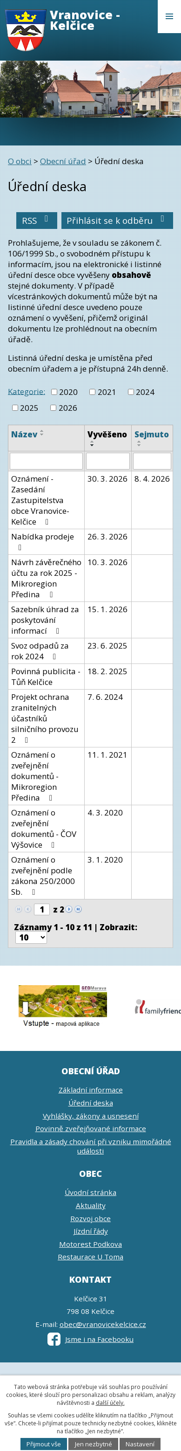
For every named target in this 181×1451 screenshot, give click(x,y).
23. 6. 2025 (107, 645)
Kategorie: (26, 391)
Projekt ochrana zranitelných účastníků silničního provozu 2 (45, 718)
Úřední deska (90, 1102)
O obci (20, 161)
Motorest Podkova (90, 1244)
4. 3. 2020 (105, 812)
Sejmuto (151, 434)
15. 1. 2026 (107, 609)
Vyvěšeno (107, 434)
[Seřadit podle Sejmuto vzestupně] (139, 441)
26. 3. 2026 (107, 536)
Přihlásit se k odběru (117, 220)
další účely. (110, 1403)
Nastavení (140, 1444)
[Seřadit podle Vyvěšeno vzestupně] (92, 441)
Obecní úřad (63, 161)
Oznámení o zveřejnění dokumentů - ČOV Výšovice (43, 828)
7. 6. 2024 (105, 696)
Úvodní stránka (90, 1192)
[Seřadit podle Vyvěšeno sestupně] (92, 445)
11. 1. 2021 (107, 754)
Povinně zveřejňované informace (90, 1128)
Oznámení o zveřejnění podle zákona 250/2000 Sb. (43, 875)
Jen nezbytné (93, 1444)
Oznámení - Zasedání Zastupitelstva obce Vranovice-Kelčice (40, 500)
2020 (68, 392)
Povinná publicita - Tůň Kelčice (45, 676)
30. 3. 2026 (107, 478)
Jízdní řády (91, 1231)
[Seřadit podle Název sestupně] (42, 434)
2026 (68, 407)
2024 (145, 392)
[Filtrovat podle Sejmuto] (152, 461)
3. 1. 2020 (105, 859)
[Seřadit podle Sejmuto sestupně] (139, 445)
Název (24, 434)
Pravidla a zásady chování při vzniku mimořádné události (90, 1146)
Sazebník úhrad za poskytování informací (45, 620)
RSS (37, 220)
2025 (29, 407)
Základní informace (91, 1089)
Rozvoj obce (90, 1218)
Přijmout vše (44, 1444)
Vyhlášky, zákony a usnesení (91, 1115)
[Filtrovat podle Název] (46, 461)
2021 (107, 392)
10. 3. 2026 (107, 562)
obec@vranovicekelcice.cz (103, 1324)
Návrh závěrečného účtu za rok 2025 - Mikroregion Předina (46, 578)
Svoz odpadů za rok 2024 (40, 651)
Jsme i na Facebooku (90, 1339)
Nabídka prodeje (42, 541)
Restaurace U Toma (90, 1256)
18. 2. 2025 (107, 671)
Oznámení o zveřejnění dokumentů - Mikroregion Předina (35, 776)
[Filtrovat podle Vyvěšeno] (107, 461)
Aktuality (91, 1205)
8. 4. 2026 (152, 478)
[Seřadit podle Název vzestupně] (42, 431)
